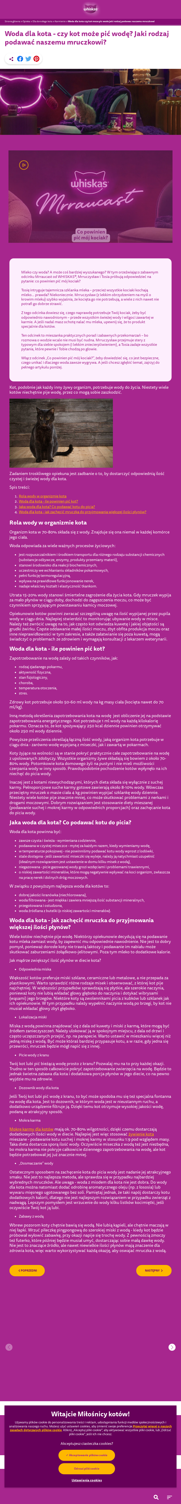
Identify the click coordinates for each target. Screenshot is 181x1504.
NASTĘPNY (154, 1270)
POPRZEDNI (27, 1270)
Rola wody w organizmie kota (42, 496)
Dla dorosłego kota (42, 21)
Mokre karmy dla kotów (31, 1129)
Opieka (26, 21)
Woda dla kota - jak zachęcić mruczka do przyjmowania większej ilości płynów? (82, 512)
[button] (172, 1347)
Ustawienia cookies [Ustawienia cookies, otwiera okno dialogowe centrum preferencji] (87, 1480)
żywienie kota (141, 1134)
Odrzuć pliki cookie (86, 1469)
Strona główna (12, 21)
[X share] (28, 59)
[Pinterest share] (36, 59)
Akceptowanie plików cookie (88, 1455)
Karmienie (60, 21)
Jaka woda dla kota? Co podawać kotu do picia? (57, 506)
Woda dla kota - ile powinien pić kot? (48, 501)
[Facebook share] (20, 59)
